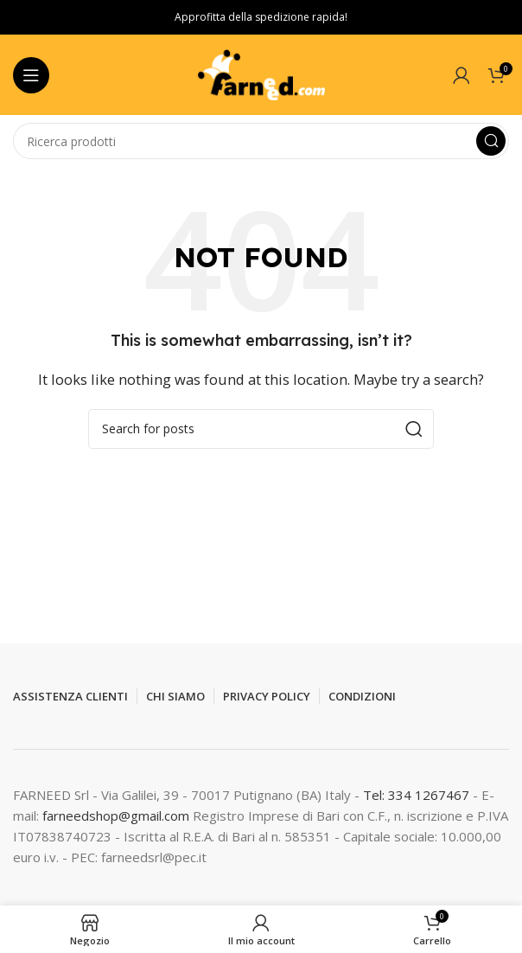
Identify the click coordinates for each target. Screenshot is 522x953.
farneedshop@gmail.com (115, 815)
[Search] (261, 141)
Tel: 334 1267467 (418, 794)
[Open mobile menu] (31, 75)
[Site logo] (261, 73)
